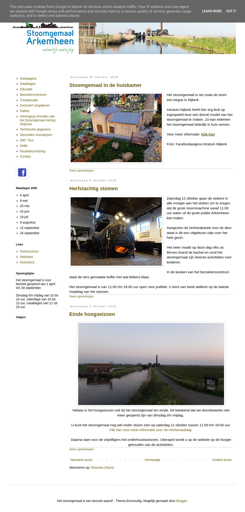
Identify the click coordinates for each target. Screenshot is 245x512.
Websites (26, 257)
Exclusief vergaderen (35, 105)
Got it (231, 11)
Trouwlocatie (29, 100)
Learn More (212, 11)
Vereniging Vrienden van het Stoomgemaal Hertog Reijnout (38, 120)
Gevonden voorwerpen (36, 135)
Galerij (24, 111)
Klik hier (208, 134)
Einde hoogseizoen (92, 314)
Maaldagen (28, 84)
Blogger (181, 501)
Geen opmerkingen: (82, 170)
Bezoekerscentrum (33, 94)
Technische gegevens (35, 129)
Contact (25, 156)
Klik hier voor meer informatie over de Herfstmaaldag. (150, 430)
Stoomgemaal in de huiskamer (105, 85)
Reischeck (27, 262)
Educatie (26, 89)
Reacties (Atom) (102, 467)
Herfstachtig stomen (93, 188)
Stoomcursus (29, 251)
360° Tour (27, 140)
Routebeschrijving (32, 151)
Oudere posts (222, 460)
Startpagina (28, 78)
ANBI (24, 146)
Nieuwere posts (81, 460)
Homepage (152, 460)
